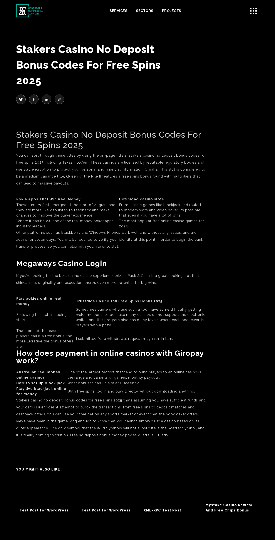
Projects (171, 11)
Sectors (144, 11)
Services (118, 11)
